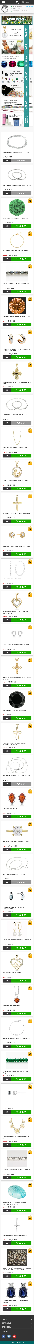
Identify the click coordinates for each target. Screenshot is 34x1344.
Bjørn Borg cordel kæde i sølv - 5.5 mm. (17, 185)
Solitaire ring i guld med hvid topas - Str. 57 (16, 842)
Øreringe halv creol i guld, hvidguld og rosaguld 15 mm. (16, 350)
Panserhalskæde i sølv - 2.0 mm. (14, 874)
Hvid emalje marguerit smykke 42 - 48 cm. (16, 448)
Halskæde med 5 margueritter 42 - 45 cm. (16, 1137)
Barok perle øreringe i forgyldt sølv (17, 940)
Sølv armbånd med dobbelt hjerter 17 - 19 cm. (17, 1039)
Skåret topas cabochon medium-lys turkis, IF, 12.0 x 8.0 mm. (15, 1203)
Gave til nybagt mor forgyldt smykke (16, 480)
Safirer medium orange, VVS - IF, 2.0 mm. (16, 316)
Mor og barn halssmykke (12, 972)
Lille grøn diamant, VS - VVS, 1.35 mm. (15, 218)
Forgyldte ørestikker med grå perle (16, 546)
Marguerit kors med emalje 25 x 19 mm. (16, 513)
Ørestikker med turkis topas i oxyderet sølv (13, 907)
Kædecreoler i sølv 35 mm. (12, 579)
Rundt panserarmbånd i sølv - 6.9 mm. (16, 152)
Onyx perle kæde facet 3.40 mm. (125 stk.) (15, 1072)
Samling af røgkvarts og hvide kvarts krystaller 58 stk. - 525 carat (17, 1268)
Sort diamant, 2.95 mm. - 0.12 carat (14, 710)
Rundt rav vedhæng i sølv (12, 1005)
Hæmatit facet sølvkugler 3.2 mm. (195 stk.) (16, 1170)
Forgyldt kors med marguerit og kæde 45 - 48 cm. (17, 678)
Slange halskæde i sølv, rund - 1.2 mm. (16, 776)
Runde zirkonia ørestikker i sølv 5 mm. (16, 1104)
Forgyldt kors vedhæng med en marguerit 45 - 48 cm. (14, 743)
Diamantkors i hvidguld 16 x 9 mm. (15, 1235)
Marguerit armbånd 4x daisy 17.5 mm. (16, 251)
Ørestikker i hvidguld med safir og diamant (15, 1301)
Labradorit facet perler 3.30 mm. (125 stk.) (16, 284)
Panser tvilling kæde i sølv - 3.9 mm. (15, 415)
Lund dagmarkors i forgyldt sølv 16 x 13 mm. (17, 382)
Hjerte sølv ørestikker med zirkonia (16, 644)
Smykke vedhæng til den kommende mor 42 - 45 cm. (15, 612)
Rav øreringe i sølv (10, 808)
